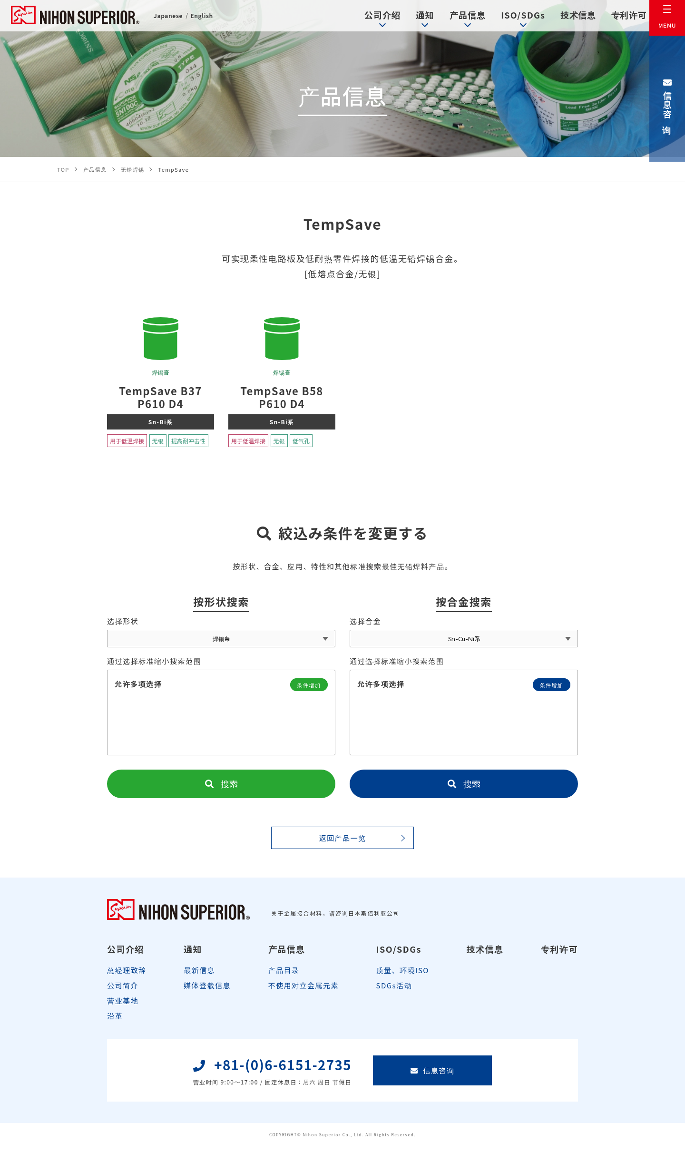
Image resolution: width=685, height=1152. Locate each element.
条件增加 (307, 689)
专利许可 (616, 16)
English (206, 18)
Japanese (170, 18)
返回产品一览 (342, 843)
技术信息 (564, 16)
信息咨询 (667, 99)
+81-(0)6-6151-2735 (272, 1077)
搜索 (221, 788)
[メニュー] (667, 18)
